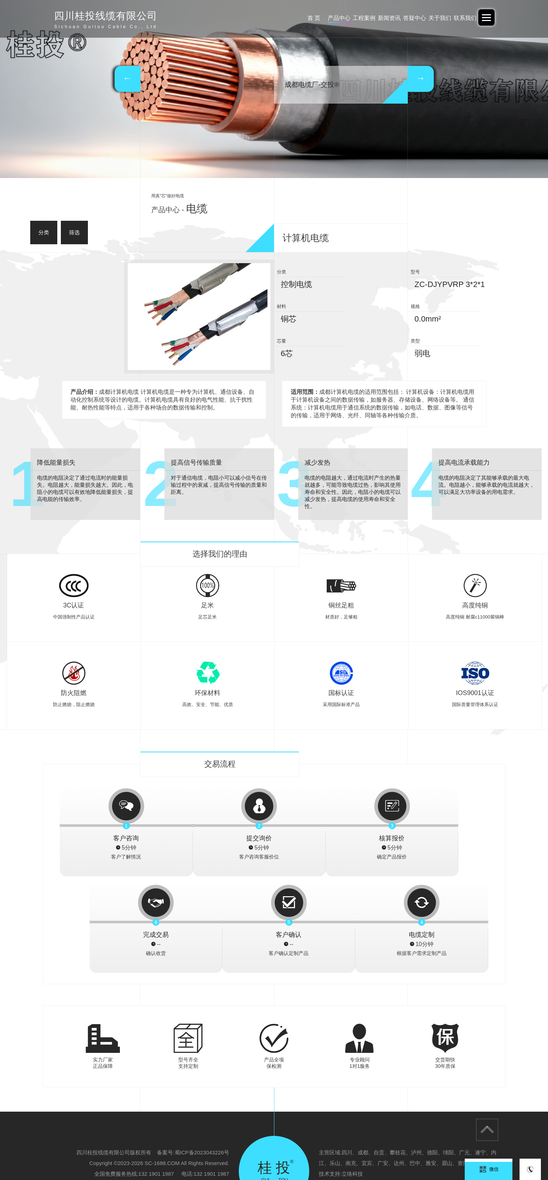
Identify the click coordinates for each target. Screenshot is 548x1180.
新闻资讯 (357, 18)
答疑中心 (391, 18)
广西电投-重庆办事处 (259, 1153)
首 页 (255, 18)
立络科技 (352, 1077)
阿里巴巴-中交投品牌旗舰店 (95, 1153)
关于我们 (425, 18)
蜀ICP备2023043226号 (202, 1056)
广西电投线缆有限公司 (207, 1153)
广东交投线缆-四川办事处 (314, 1153)
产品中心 (289, 18)
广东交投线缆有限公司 (154, 1153)
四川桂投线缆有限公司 (424, 1153)
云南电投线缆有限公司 (477, 1153)
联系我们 (459, 18)
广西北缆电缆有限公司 (371, 1153)
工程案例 (323, 18)
